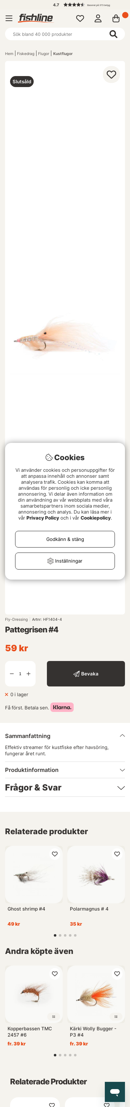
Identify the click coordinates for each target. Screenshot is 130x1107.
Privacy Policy (42, 518)
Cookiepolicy (96, 518)
